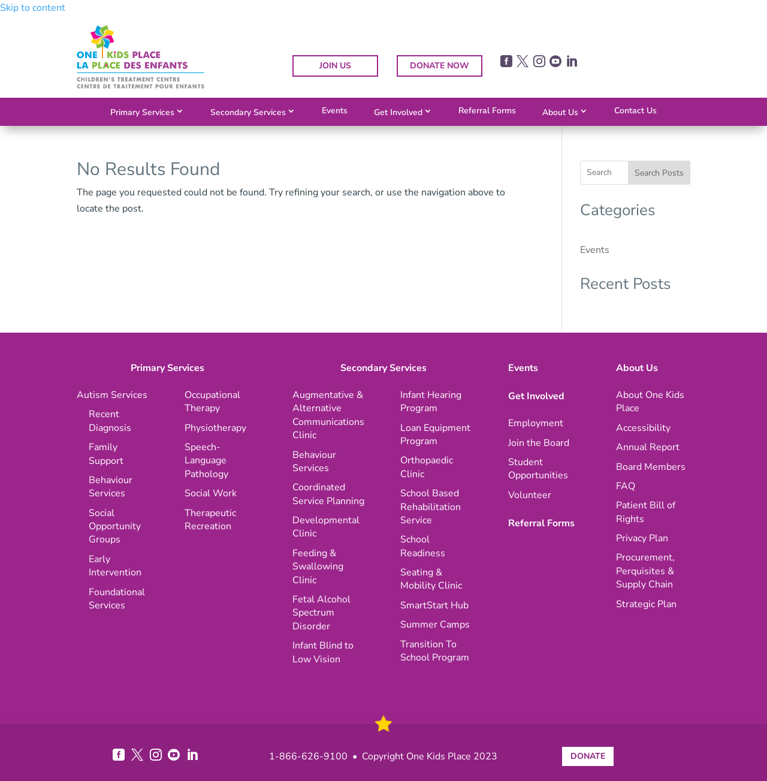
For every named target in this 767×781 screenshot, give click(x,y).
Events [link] (335, 110)
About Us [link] (560, 112)
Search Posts (659, 173)
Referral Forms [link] (487, 110)
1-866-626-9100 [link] (308, 756)
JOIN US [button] (335, 65)
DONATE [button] (587, 756)
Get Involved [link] (398, 112)
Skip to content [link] (32, 7)
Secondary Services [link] (248, 112)
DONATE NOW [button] (439, 65)
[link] (140, 85)
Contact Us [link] (635, 110)
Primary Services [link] (142, 112)
